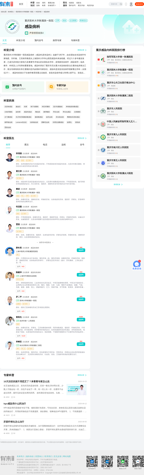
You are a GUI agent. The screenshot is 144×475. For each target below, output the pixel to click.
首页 (21, 4)
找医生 (78, 3)
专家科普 (75, 40)
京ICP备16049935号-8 (35, 473)
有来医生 (11, 12)
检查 (43, 5)
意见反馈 (57, 456)
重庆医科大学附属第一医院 (24, 12)
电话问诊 (90, 5)
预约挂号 (72, 5)
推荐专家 (57, 40)
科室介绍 (20, 40)
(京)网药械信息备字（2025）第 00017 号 (55, 465)
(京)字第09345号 (46, 462)
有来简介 (20, 456)
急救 (38, 5)
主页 (4, 40)
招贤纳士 (39, 456)
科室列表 (39, 12)
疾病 (38, 3)
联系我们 (48, 456)
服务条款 (30, 456)
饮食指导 (51, 5)
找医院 (71, 3)
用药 (43, 3)
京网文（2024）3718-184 (43, 470)
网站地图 (67, 456)
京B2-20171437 (46, 467)
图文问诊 (81, 5)
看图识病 (51, 3)
